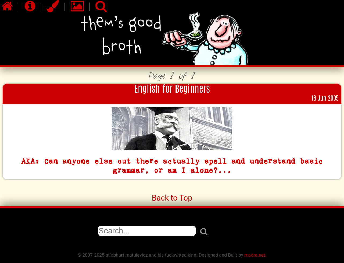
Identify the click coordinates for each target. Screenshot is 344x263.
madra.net (254, 255)
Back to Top (172, 197)
